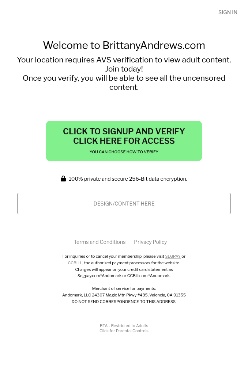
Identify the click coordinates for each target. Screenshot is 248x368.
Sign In (227, 12)
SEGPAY (173, 256)
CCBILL (75, 262)
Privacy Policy (150, 242)
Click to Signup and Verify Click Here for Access (124, 140)
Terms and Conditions (99, 242)
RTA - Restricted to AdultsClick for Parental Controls (124, 328)
